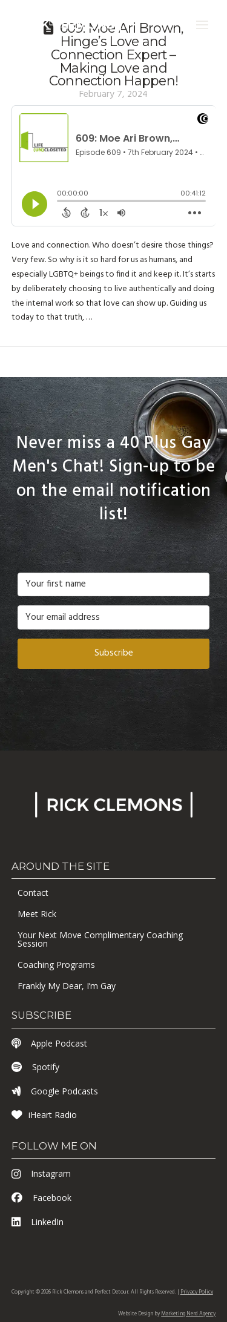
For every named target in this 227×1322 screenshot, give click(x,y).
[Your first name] (114, 585)
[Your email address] (114, 617)
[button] (202, 25)
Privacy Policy (196, 1292)
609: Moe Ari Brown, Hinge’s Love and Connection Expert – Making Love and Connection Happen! (116, 54)
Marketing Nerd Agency (188, 1314)
